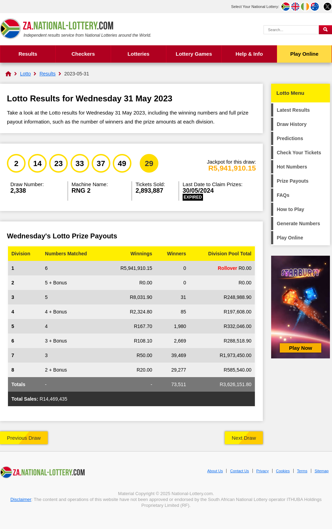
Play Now (300, 348)
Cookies (283, 471)
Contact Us (239, 471)
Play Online (304, 54)
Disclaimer (20, 499)
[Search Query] (291, 29)
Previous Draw (24, 438)
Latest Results (293, 110)
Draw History (291, 124)
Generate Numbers (298, 223)
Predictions (290, 138)
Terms (302, 471)
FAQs (283, 195)
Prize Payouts (292, 181)
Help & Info (249, 54)
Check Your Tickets (299, 152)
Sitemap (322, 471)
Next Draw (244, 438)
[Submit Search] (325, 29)
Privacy (262, 471)
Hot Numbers (292, 167)
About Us (215, 471)
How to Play (290, 209)
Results (27, 54)
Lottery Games (194, 54)
